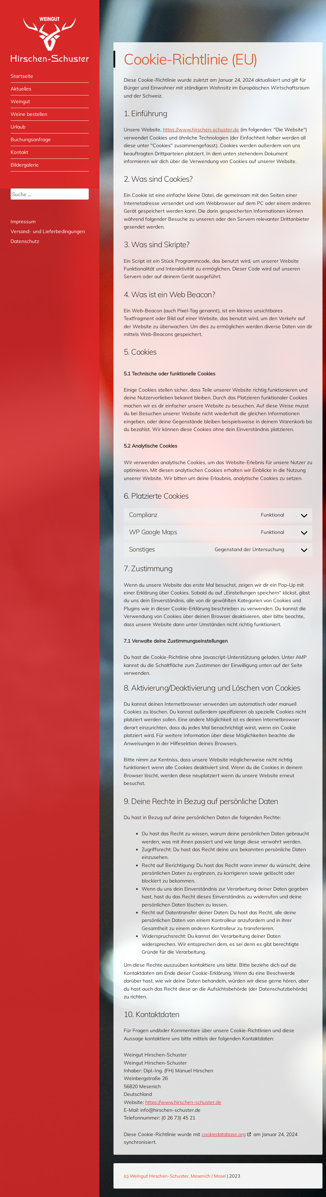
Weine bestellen (29, 114)
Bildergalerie (25, 165)
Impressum (23, 221)
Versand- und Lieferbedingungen (48, 231)
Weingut (20, 101)
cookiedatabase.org (224, 1134)
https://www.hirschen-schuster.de (201, 129)
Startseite (22, 76)
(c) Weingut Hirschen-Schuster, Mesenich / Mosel (175, 1176)
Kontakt (19, 152)
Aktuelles (21, 89)
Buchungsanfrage (31, 139)
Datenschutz (25, 241)
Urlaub (18, 127)
